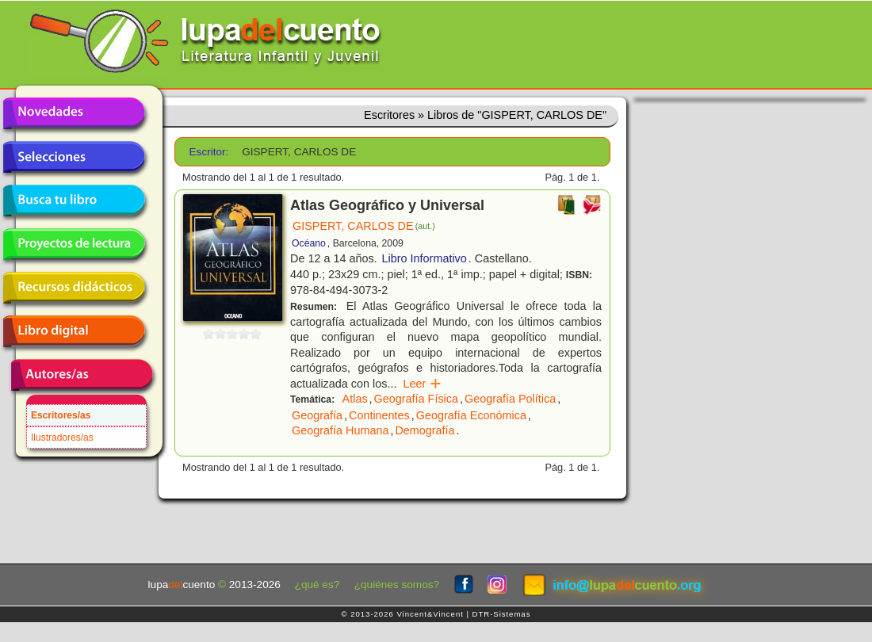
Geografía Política (510, 398)
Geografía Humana (340, 430)
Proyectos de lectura (73, 244)
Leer (422, 383)
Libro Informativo (424, 258)
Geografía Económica (471, 415)
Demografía (424, 430)
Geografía (317, 415)
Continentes (379, 415)
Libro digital (73, 331)
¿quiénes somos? (396, 584)
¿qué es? (317, 584)
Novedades (73, 113)
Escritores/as (60, 415)
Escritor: (209, 152)
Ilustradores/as (62, 437)
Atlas (355, 398)
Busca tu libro (73, 200)
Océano (309, 243)
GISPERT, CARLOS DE (364, 226)
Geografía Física (416, 398)
